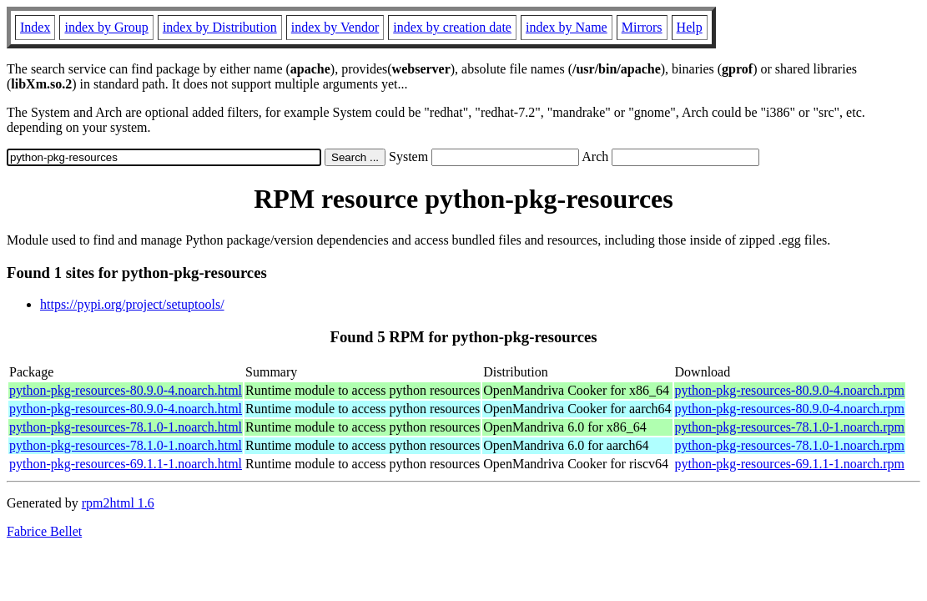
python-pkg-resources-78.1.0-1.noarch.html (125, 427)
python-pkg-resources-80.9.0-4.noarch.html (125, 390)
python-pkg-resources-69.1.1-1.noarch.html (125, 464)
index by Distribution (220, 27)
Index (35, 27)
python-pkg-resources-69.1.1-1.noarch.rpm (789, 464)
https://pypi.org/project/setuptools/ (132, 304)
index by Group (106, 27)
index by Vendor (335, 27)
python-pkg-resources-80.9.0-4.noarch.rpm (789, 390)
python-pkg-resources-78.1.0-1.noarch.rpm (789, 427)
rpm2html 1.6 (118, 503)
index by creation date (452, 27)
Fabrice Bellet (44, 531)
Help (690, 27)
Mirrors (642, 27)
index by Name (566, 27)
